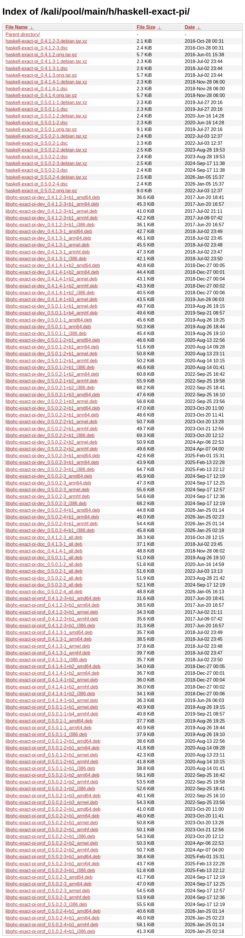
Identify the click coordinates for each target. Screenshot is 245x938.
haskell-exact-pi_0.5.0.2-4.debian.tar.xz (46, 177)
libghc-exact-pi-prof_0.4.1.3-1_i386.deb (46, 659)
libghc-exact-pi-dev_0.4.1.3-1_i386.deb (46, 258)
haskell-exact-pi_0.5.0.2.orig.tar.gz (41, 190)
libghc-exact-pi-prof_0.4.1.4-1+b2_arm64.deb (53, 673)
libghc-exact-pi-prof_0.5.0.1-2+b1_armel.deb (52, 754)
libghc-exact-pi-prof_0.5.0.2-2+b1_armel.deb (52, 822)
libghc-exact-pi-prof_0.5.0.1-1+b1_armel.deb (52, 707)
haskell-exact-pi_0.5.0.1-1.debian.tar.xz (46, 102)
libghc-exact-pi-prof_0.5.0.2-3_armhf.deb (48, 897)
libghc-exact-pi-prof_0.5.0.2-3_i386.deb (46, 904)
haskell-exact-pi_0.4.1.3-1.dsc (37, 68)
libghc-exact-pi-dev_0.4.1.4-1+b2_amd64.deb (53, 265)
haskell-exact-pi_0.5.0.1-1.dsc (37, 109)
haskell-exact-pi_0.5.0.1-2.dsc (37, 122)
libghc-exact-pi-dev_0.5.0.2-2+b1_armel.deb (51, 421)
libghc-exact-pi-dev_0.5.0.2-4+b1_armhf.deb (51, 523)
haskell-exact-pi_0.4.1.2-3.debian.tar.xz (46, 41)
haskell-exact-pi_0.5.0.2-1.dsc (37, 143)
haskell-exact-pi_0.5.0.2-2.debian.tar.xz (46, 149)
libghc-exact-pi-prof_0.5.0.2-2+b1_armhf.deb (52, 829)
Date (190, 27)
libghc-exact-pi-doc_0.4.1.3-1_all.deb (44, 544)
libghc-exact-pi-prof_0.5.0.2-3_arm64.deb (49, 883)
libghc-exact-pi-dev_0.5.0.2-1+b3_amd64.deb (53, 394)
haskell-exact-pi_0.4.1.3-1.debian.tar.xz (46, 61)
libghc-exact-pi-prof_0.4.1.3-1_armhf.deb (48, 652)
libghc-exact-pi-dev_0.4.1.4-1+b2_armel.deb (51, 278)
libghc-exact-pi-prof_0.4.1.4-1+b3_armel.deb (52, 700)
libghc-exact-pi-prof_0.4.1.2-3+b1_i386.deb (50, 625)
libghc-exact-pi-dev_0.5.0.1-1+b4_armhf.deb (51, 312)
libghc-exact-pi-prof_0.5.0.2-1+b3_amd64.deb (53, 795)
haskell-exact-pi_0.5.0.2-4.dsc (37, 183)
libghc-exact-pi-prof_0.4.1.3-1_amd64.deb (49, 632)
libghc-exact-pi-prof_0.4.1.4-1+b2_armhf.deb (52, 686)
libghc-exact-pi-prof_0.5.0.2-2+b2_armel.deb (52, 843)
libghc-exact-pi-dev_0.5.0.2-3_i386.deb (46, 503)
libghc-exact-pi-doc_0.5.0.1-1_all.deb (44, 557)
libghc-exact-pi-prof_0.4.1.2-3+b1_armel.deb (52, 612)
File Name (17, 27)
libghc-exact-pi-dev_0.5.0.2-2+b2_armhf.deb (51, 448)
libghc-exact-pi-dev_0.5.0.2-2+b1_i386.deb (50, 435)
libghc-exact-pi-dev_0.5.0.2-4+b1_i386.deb (50, 530)
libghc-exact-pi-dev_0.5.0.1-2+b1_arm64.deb (52, 346)
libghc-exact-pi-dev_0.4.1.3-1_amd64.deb (49, 231)
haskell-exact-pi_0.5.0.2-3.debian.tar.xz (46, 163)
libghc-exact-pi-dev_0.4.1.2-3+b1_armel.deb (51, 211)
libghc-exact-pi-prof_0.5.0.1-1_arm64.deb (49, 727)
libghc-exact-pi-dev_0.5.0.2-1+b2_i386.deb (50, 387)
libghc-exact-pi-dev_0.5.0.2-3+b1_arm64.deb (52, 462)
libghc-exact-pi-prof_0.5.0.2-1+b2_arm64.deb (53, 775)
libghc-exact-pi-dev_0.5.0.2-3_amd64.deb (49, 476)
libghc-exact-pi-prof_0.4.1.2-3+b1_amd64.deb (53, 598)
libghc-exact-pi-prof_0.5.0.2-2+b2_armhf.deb (52, 849)
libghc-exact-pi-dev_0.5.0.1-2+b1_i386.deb (50, 367)
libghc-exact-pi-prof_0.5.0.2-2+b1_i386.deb (50, 836)
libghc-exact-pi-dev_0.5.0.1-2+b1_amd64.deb (53, 340)
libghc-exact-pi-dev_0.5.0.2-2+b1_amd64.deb (53, 408)
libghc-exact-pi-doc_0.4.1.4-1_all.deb (44, 550)
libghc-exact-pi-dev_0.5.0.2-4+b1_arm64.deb (52, 516)
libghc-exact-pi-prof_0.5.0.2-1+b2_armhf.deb (52, 781)
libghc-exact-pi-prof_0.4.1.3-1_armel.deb (48, 646)
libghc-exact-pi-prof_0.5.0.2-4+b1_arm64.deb (53, 917)
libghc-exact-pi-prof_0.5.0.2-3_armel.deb (48, 890)
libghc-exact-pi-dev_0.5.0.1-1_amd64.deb (49, 319)
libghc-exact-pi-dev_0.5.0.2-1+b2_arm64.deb (52, 374)
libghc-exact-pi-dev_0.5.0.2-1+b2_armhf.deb (51, 380)
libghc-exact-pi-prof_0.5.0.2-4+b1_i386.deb (50, 931)
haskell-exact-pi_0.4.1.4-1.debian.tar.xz (46, 81)
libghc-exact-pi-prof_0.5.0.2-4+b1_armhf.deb (52, 924)
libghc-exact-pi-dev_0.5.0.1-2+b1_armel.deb (51, 353)
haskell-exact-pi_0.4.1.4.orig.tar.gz (41, 95)
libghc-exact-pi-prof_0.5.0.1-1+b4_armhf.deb (52, 713)
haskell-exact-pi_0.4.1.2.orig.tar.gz (41, 54)
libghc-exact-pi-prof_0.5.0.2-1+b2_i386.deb (50, 788)
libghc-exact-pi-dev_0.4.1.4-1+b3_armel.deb (51, 299)
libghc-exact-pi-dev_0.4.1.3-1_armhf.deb (48, 251)
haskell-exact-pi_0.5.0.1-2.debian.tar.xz (46, 115)
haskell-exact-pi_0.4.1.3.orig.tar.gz (41, 75)
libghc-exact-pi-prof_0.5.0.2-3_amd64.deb (49, 877)
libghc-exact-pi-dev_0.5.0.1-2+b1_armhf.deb (51, 360)
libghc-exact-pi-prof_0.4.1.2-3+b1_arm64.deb (53, 605)
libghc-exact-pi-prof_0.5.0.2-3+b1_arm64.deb (53, 863)
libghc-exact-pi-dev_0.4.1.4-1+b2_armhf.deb (51, 285)
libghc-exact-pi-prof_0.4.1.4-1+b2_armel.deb (52, 679)
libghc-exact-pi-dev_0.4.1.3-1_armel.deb (47, 244)
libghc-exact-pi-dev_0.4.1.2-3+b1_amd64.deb (53, 197)
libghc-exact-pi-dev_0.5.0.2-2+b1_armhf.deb (51, 428)
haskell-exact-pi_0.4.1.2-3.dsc (37, 47)
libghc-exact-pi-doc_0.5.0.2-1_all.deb (44, 571)
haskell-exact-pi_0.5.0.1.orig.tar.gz (41, 129)
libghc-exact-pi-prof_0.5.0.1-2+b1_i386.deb (50, 768)
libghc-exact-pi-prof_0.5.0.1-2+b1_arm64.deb (53, 747)
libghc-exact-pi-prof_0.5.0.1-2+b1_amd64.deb (53, 741)
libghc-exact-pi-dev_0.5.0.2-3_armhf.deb (48, 496)
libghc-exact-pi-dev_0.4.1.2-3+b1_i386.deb (50, 224)
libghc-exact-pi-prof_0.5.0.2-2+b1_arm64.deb (53, 815)
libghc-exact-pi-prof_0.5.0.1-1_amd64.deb (49, 720)
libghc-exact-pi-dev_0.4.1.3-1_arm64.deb (48, 238)
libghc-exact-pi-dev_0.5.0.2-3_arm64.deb (48, 482)
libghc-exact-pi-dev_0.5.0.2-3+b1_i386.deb (50, 469)
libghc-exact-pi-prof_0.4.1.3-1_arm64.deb (49, 639)
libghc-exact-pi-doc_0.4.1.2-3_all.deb (44, 537)
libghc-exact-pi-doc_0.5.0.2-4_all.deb (44, 591)
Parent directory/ (23, 34)
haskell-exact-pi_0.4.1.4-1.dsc (37, 88)
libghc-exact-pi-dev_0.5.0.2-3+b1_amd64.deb (53, 455)
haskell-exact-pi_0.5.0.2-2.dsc (37, 156)
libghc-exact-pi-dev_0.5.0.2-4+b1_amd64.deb (53, 510)
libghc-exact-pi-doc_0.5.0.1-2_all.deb (44, 564)
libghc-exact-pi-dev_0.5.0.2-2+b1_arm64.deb (52, 414)
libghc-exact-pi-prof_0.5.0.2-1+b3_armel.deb (52, 802)
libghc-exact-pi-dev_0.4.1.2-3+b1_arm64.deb (52, 204)
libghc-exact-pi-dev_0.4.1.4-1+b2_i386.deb (50, 292)
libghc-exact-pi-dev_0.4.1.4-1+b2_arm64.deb (52, 272)
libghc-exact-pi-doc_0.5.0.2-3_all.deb (44, 584)
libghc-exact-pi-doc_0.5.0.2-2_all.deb (44, 578)
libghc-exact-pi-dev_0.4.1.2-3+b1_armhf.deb (51, 217)
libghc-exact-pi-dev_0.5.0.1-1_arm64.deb (48, 326)
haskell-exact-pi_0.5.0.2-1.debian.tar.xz (46, 136)
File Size (146, 27)
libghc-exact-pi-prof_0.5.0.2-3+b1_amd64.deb (53, 856)
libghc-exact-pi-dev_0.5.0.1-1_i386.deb (46, 333)
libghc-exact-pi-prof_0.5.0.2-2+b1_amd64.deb (53, 809)
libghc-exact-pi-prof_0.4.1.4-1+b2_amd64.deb (53, 666)
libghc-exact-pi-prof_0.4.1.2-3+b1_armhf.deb (52, 618)
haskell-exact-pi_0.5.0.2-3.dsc (37, 170)
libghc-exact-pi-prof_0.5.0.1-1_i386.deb (46, 734)
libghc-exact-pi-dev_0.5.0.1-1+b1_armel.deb (51, 306)
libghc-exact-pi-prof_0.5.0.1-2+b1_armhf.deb (52, 761)
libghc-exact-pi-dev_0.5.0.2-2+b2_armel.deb (51, 442)
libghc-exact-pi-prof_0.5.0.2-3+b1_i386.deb (50, 870)
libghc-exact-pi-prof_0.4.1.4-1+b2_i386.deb (50, 693)
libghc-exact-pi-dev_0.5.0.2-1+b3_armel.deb (51, 401)
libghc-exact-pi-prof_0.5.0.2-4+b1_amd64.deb (53, 911)
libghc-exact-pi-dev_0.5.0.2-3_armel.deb (47, 489)
